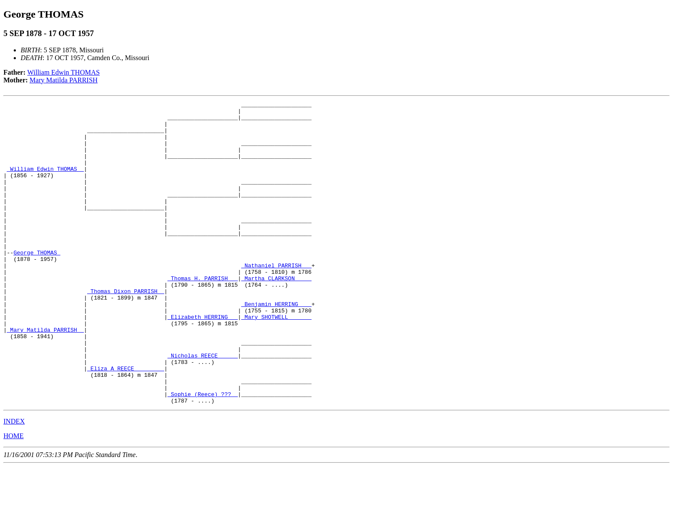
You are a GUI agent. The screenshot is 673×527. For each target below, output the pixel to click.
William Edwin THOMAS (63, 72)
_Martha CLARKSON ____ (276, 314)
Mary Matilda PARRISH (64, 80)
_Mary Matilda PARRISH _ (45, 376)
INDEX (14, 481)
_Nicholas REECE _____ (202, 407)
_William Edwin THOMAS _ (45, 183)
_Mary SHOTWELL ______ (276, 360)
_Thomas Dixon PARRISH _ (125, 329)
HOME (13, 496)
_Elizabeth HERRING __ (202, 360)
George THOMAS (36, 283)
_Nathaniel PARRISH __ (276, 299)
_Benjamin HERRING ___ (276, 345)
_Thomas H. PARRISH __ (202, 314)
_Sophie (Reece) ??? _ (202, 453)
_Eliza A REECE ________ (125, 422)
